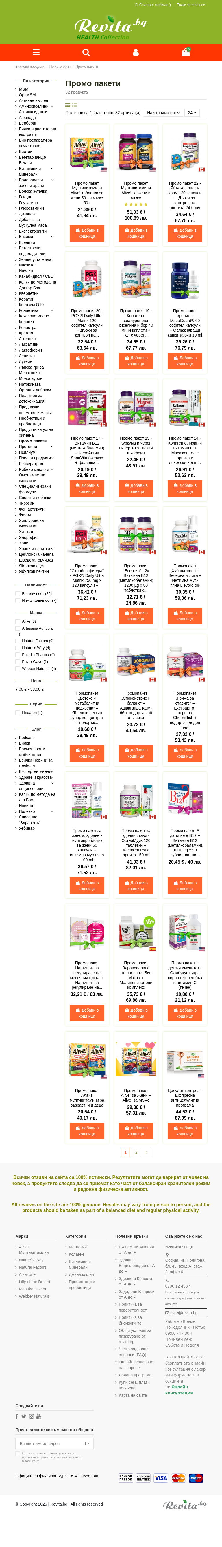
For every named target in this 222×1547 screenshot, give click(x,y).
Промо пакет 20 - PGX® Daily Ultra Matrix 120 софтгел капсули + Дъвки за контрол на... (87, 322)
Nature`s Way (31, 1260)
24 (192, 112)
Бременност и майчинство (32, 752)
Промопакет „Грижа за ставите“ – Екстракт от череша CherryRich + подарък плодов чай (185, 710)
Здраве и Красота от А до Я (135, 1281)
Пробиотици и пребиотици (82, 1284)
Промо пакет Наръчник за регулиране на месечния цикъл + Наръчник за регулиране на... (87, 975)
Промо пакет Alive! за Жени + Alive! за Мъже (136, 1095)
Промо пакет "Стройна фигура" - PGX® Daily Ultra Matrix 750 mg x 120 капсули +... (87, 576)
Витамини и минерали (80, 1264)
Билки (24, 743)
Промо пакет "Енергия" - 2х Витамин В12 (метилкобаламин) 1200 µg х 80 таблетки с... (136, 578)
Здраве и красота (35, 777)
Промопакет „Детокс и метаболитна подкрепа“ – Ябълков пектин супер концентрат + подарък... (87, 708)
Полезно (27, 811)
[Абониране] (87, 1443)
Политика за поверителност (133, 1307)
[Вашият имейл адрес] (48, 1443)
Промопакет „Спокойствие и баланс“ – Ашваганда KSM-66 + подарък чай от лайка (136, 705)
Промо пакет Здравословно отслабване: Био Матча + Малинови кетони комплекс (136, 975)
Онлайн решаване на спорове (136, 1365)
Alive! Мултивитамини (34, 1250)
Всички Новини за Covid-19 (35, 763)
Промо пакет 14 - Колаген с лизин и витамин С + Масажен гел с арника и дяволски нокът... (185, 450)
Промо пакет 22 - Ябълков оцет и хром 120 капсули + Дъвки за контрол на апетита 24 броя (184, 195)
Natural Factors (37, 641)
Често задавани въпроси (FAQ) (134, 1352)
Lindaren (32, 712)
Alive (29, 621)
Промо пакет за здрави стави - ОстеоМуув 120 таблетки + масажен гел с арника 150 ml (135, 842)
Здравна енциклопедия (32, 786)
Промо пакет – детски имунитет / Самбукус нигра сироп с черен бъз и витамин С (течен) (185, 975)
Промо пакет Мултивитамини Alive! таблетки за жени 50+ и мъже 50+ (87, 193)
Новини (26, 805)
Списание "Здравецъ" (29, 820)
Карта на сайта (133, 1395)
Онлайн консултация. (179, 1390)
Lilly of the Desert (34, 1281)
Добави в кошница (87, 233)
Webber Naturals (39, 668)
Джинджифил (81, 1274)
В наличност (37, 593)
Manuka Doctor (32, 1289)
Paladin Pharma (38, 654)
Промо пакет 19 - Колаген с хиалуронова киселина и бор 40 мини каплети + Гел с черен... (136, 322)
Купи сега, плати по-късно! (134, 1385)
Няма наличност (39, 600)
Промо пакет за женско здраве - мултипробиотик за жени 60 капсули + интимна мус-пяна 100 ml (87, 845)
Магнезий (78, 1247)
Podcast (26, 737)
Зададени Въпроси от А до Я (137, 1294)
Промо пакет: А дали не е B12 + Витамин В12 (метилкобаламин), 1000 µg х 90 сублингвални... (185, 842)
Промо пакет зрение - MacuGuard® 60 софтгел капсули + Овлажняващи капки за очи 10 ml (185, 322)
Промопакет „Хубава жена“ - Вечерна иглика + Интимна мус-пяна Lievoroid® (185, 576)
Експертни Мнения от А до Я (136, 1250)
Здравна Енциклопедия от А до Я (137, 1266)
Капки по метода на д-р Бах (37, 797)
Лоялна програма (135, 1375)
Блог (36, 729)
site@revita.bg (185, 1312)
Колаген (76, 1254)
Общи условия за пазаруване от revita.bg (135, 1336)
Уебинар (27, 828)
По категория (36, 80)
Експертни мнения (36, 771)
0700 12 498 (176, 1286)
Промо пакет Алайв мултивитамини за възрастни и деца (87, 1097)
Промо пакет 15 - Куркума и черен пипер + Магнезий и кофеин (136, 445)
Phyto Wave (35, 661)
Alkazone (27, 1274)
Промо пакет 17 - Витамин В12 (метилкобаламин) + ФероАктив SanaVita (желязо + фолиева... (87, 450)
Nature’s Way (36, 648)
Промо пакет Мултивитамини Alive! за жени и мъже (136, 190)
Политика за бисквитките (130, 1320)
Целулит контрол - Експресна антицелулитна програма (185, 1097)
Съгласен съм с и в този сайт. (52, 1457)
